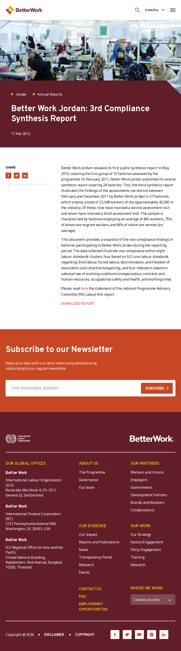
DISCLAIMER (54, 635)
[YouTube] (139, 634)
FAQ (82, 596)
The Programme (92, 472)
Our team (86, 487)
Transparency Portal (95, 557)
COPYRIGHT (84, 635)
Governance (88, 479)
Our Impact (88, 534)
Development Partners (149, 494)
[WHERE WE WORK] (153, 599)
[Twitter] (127, 634)
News (83, 549)
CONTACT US (90, 588)
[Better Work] (152, 438)
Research (86, 564)
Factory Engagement (147, 542)
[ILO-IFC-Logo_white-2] (18, 438)
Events (84, 572)
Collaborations (142, 510)
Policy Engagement (147, 549)
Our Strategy (141, 534)
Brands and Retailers (147, 502)
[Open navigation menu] (172, 10)
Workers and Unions (147, 472)
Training (137, 557)
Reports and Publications (99, 542)
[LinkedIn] (163, 634)
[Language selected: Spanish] (154, 10)
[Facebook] (115, 634)
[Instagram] (151, 634)
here (84, 289)
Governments (141, 487)
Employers (139, 479)
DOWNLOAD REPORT (78, 304)
